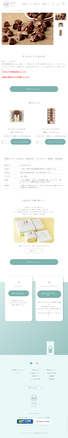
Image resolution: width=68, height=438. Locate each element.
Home (3, 10)
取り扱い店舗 (51, 373)
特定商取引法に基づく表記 (41, 433)
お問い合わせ (32, 387)
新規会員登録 (18, 293)
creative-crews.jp (43, 422)
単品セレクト (35, 373)
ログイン (53, 4)
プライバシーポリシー (26, 433)
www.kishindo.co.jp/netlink (25, 422)
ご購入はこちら (33, 89)
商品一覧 (36, 4)
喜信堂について (27, 4)
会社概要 (52, 376)
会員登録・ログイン (17, 370)
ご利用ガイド (45, 4)
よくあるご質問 (35, 379)
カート (57, 4)
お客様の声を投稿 (48, 294)
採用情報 (52, 379)
